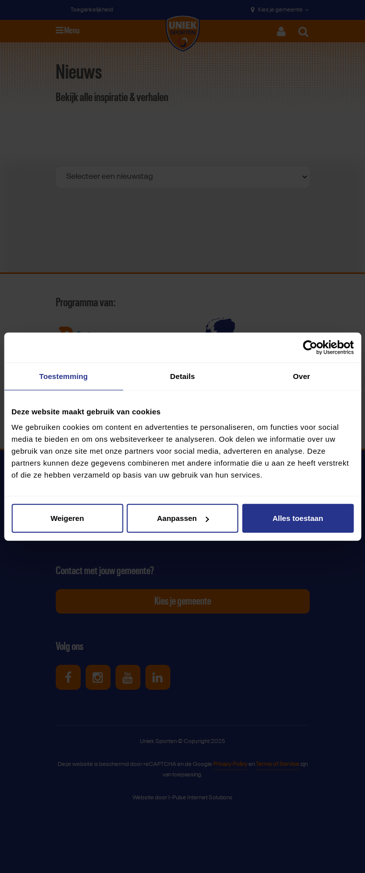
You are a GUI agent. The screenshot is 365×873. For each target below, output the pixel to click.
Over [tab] (301, 376)
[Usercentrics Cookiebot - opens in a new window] (310, 347)
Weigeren (67, 518)
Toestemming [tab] (63, 376)
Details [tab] (182, 376)
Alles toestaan (297, 518)
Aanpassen (183, 518)
